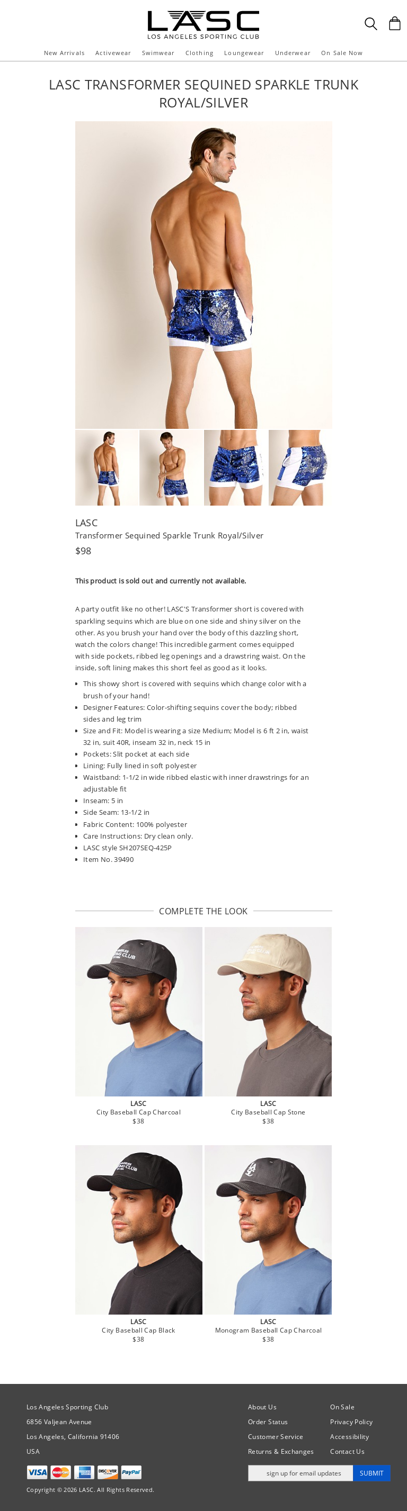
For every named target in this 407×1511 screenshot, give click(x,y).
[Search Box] (371, 23)
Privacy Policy (351, 1421)
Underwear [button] (293, 53)
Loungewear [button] (244, 53)
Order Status (268, 1421)
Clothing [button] (199, 53)
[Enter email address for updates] (300, 1473)
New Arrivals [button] (64, 53)
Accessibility (349, 1436)
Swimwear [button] (158, 53)
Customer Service (276, 1436)
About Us (262, 1406)
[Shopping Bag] (395, 23)
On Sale (342, 1406)
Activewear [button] (113, 53)
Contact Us (347, 1451)
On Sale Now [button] (342, 53)
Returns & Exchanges (281, 1451)
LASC (86, 522)
